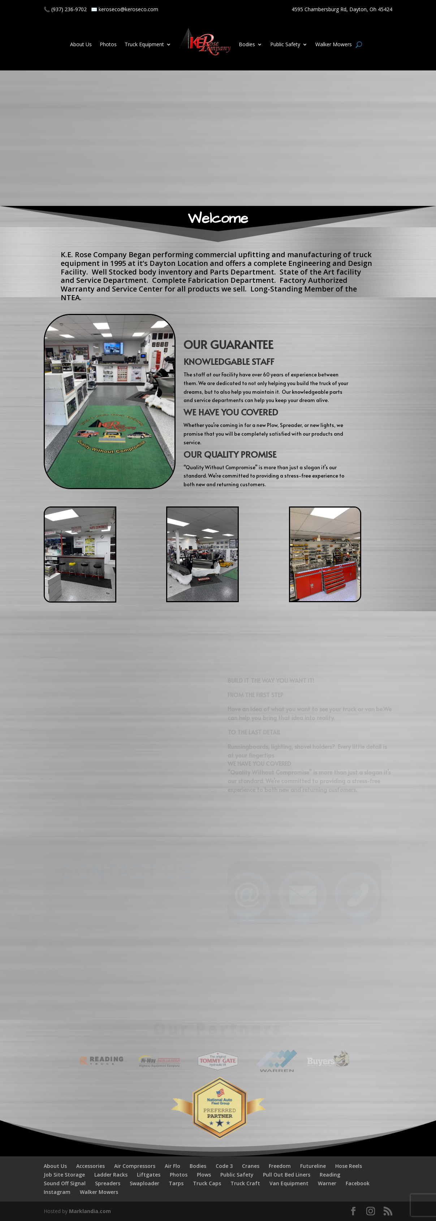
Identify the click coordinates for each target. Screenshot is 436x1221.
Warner (327, 1183)
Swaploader (144, 1183)
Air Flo (172, 1165)
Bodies (247, 44)
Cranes (250, 1165)
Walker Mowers (333, 44)
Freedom (280, 1165)
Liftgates (148, 1174)
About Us (81, 44)
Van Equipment (288, 1183)
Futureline (313, 1165)
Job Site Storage (64, 1174)
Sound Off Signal (65, 1183)
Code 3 (224, 1165)
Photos (108, 44)
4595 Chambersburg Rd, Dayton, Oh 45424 (342, 9)
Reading (330, 1174)
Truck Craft (245, 1183)
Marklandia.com (90, 1211)
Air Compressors (134, 1165)
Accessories (90, 1165)
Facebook (358, 1183)
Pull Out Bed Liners (286, 1174)
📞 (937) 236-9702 (65, 9)
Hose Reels (348, 1165)
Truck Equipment (144, 44)
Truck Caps (207, 1183)
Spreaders (107, 1183)
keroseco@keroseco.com (128, 9)
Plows (204, 1174)
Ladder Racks (111, 1174)
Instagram (57, 1191)
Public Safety (285, 44)
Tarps (176, 1183)
